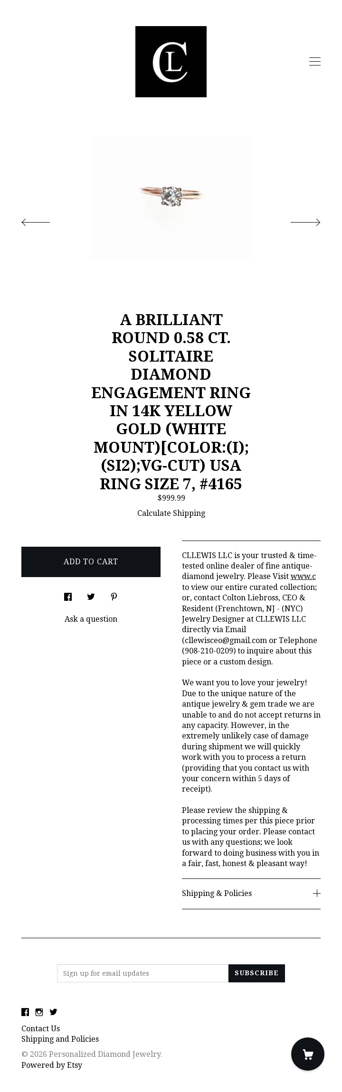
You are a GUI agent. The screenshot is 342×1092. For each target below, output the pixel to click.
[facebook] (25, 1012)
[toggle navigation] (315, 61)
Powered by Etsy (51, 1065)
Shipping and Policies (60, 1039)
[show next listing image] (297, 219)
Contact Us (40, 1028)
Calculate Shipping (171, 513)
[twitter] (53, 1012)
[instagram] (39, 1012)
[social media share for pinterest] (114, 594)
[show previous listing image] (45, 219)
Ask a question (91, 619)
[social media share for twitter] (91, 594)
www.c (303, 576)
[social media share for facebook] (68, 594)
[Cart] (307, 1054)
